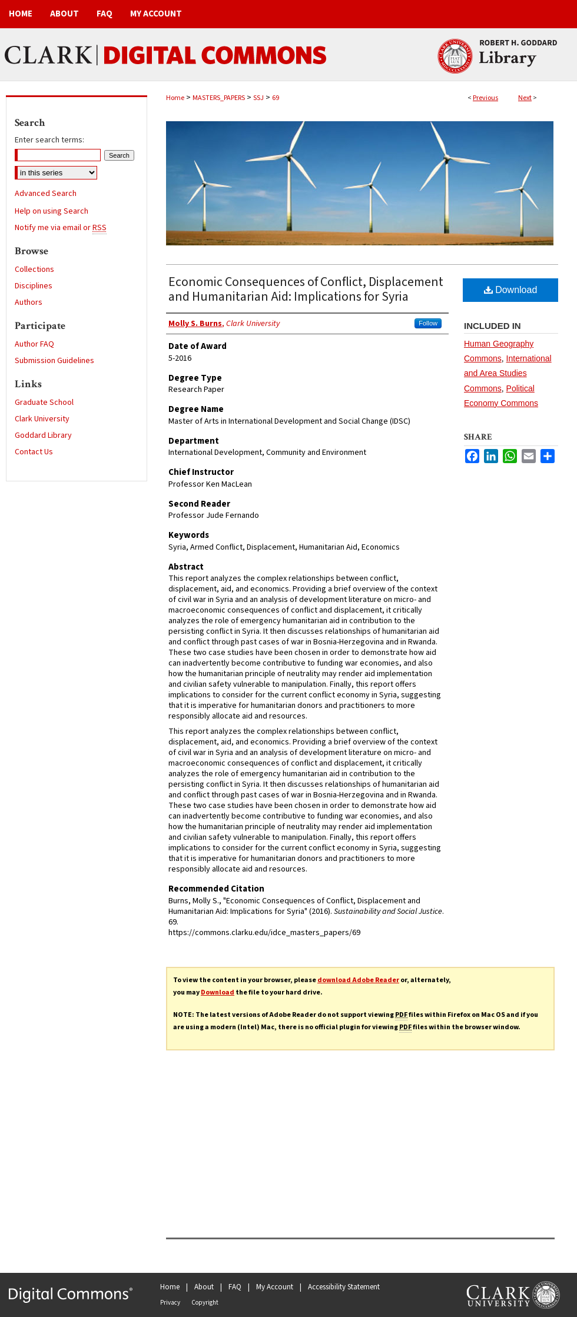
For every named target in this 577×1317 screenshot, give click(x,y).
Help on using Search (51, 211)
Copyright (204, 1302)
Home (175, 98)
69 (275, 98)
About (204, 1287)
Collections (34, 269)
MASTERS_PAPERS (219, 98)
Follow (428, 323)
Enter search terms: (49, 140)
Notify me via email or (61, 228)
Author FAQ (34, 344)
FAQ (234, 1287)
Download (511, 290)
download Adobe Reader (358, 980)
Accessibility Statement (344, 1287)
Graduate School (44, 402)
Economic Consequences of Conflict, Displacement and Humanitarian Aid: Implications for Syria (305, 289)
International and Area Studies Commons (508, 373)
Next (525, 98)
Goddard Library (43, 435)
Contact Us (34, 452)
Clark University (42, 419)
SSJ (258, 98)
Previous (485, 98)
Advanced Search (46, 193)
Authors (28, 302)
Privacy (170, 1302)
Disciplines (33, 286)
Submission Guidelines (54, 361)
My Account (274, 1287)
